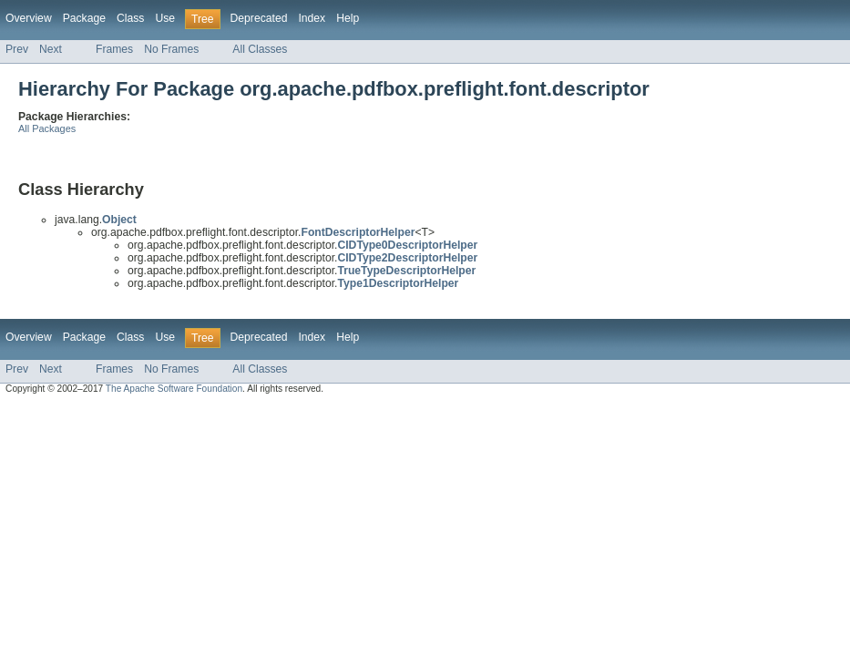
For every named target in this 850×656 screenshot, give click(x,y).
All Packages (47, 128)
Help (347, 18)
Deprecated (259, 18)
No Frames (171, 49)
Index (311, 18)
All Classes (259, 49)
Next (50, 49)
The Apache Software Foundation (174, 389)
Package (84, 18)
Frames (114, 49)
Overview (28, 18)
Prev (16, 49)
